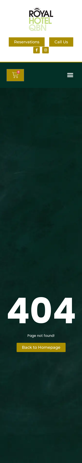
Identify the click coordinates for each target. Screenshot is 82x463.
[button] (70, 75)
